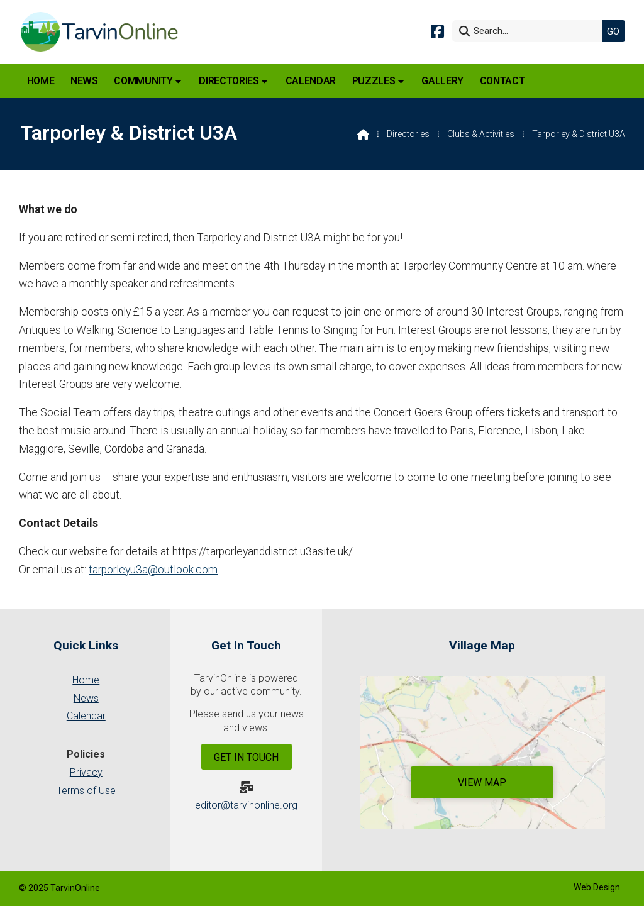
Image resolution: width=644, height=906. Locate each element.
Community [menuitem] (143, 81)
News (86, 698)
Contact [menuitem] (502, 81)
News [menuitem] (84, 81)
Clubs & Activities (480, 134)
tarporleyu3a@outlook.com (153, 569)
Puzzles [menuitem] (374, 81)
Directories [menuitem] (228, 81)
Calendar (86, 716)
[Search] (530, 31)
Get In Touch (246, 757)
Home (85, 680)
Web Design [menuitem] (597, 887)
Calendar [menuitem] (311, 81)
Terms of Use (86, 791)
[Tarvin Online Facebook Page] (437, 30)
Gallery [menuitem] (442, 81)
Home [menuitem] (41, 81)
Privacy (86, 772)
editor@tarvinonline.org (246, 805)
